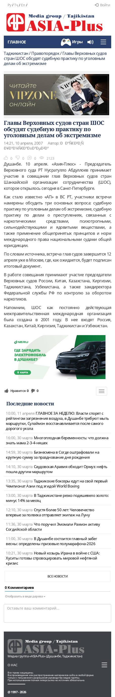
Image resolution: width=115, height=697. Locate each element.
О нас (12, 665)
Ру (9, 5)
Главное (17, 42)
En (23, 5)
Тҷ (16, 5)
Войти (102, 5)
